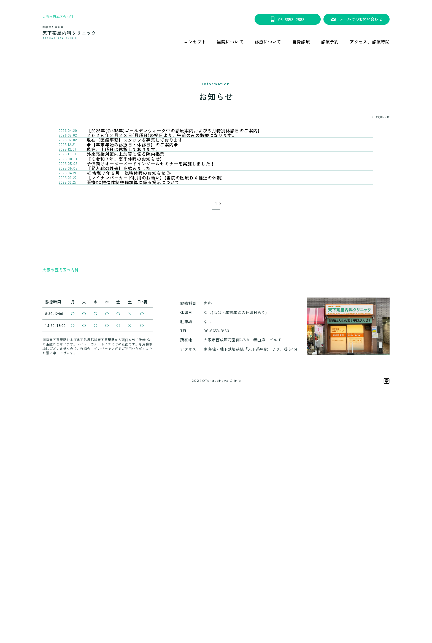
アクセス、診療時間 (370, 41)
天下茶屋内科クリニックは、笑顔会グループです (216, 605)
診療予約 (330, 41)
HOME (365, 117)
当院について (230, 41)
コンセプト (195, 41)
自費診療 (301, 41)
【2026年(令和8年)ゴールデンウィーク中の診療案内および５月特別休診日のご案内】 (216, 4)
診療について (268, 41)
